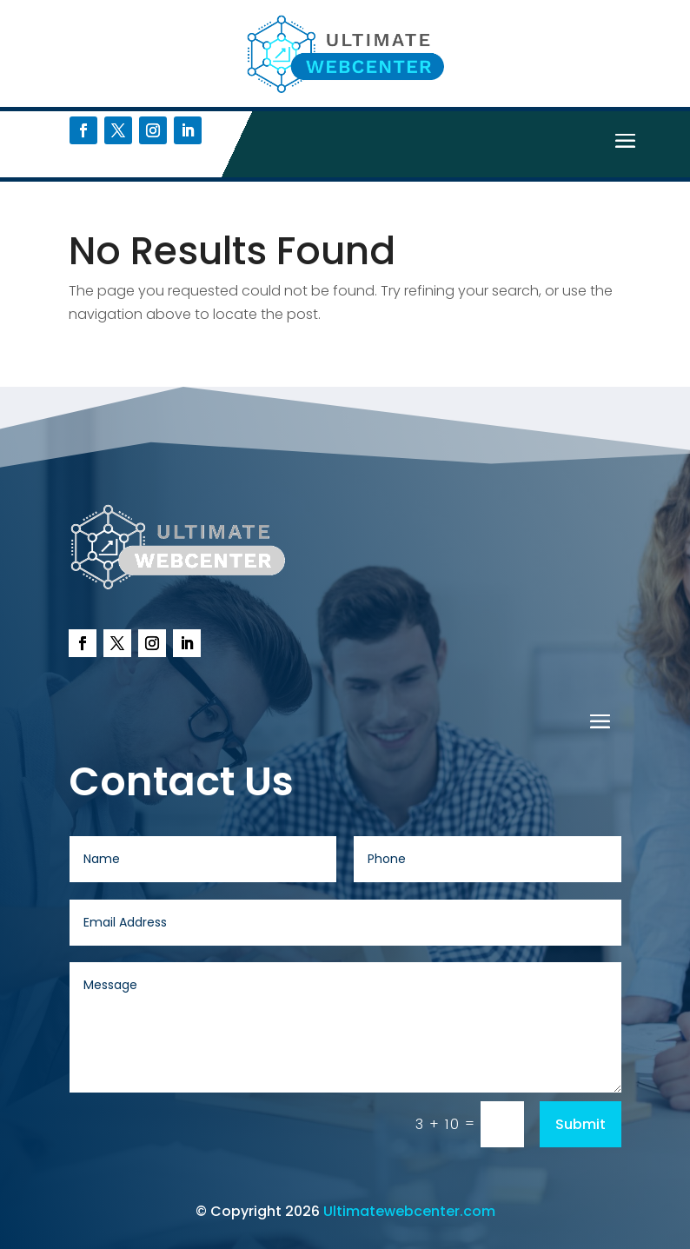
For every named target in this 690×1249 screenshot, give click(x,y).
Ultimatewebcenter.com (409, 1211)
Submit (580, 1124)
